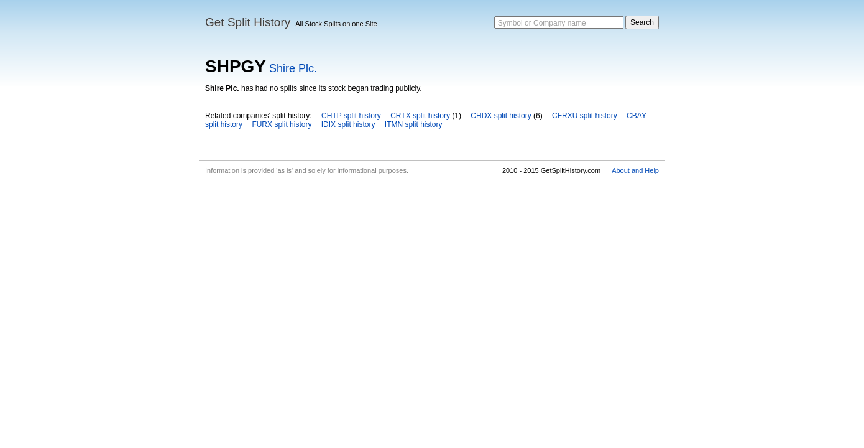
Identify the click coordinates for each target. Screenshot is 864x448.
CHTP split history (351, 115)
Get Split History (247, 22)
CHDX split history (501, 115)
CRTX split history (420, 115)
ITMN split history (414, 124)
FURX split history (281, 124)
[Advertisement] (432, 272)
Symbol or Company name (542, 23)
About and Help (635, 170)
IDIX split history (348, 124)
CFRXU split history (584, 115)
